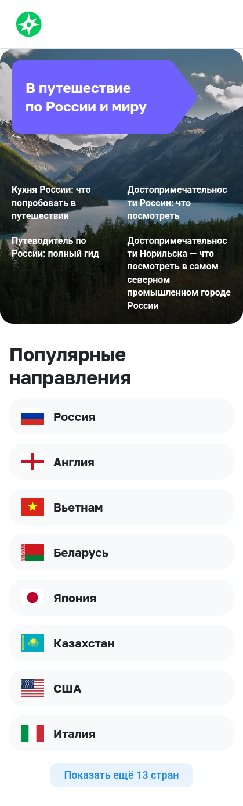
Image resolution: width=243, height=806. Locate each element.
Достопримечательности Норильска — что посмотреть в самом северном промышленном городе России (179, 273)
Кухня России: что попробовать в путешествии (51, 202)
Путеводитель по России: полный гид (55, 247)
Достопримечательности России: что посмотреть (177, 202)
